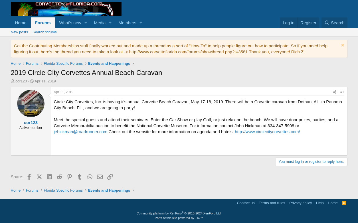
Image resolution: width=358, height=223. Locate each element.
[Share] (334, 92)
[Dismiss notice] (341, 46)
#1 (342, 92)
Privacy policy (300, 203)
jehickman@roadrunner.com (81, 131)
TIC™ (199, 218)
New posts (19, 32)
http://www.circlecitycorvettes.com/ (267, 131)
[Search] (334, 22)
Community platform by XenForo (179, 213)
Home (21, 22)
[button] (86, 22)
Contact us (245, 203)
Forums (43, 22)
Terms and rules (272, 203)
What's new (70, 22)
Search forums (45, 32)
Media (100, 22)
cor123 (21, 81)
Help (320, 203)
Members (127, 22)
